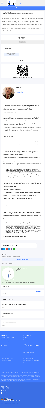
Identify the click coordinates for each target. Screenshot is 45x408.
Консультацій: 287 (20, 92)
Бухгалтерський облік (6, 12)
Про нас (2, 347)
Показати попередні (22, 259)
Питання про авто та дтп (5, 362)
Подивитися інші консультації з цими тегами (11, 54)
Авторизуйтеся (3, 256)
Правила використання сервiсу (29, 352)
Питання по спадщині (5, 364)
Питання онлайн (26, 339)
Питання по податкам (5, 367)
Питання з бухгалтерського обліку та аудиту (31, 360)
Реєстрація (25, 337)
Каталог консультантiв (5, 341)
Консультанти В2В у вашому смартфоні (8, 350)
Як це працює (25, 350)
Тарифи (24, 344)
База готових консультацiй (5, 339)
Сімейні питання (4, 356)
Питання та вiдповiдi (27, 347)
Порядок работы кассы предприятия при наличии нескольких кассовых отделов (18, 282)
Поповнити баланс (4, 344)
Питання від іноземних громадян (29, 362)
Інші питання (25, 364)
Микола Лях (19, 87)
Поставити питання (22, 100)
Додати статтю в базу (27, 341)
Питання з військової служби (6, 360)
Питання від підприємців (28, 358)
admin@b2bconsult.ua (5, 387)
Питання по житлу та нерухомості (7, 358)
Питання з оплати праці (27, 356)
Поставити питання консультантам (7, 337)
